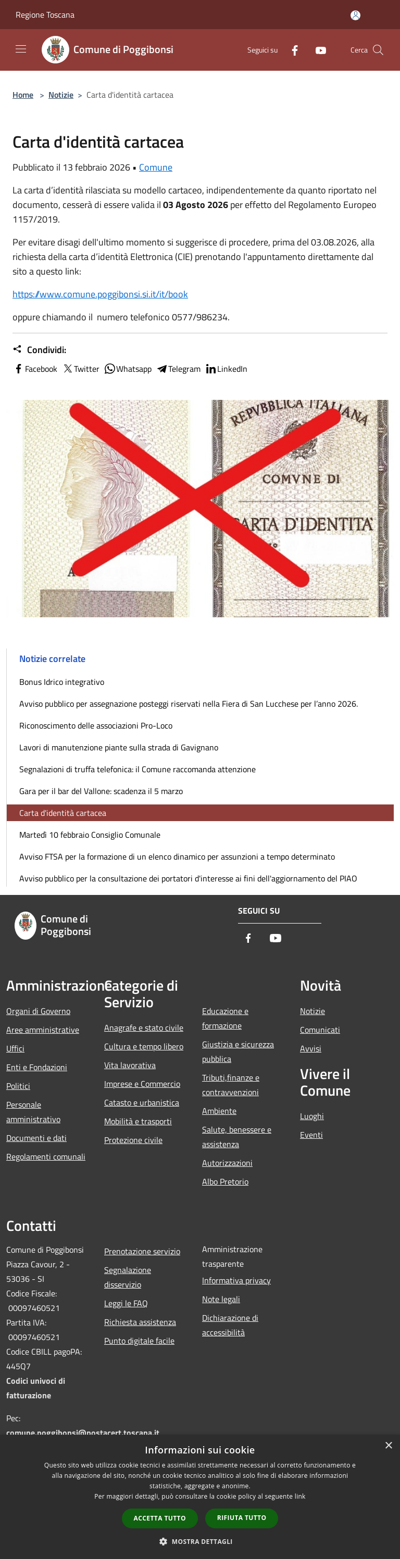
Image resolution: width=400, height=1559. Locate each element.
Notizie (60, 94)
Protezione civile (133, 1140)
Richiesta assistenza (140, 1322)
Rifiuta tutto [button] (242, 1517)
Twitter (80, 368)
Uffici (15, 1048)
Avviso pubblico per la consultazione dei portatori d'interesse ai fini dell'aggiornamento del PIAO (188, 878)
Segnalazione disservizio (127, 1277)
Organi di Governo (38, 1011)
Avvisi (310, 1048)
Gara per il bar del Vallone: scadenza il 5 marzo (101, 791)
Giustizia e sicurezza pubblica (238, 1051)
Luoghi (312, 1116)
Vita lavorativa (130, 1065)
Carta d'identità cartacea (62, 813)
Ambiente (219, 1111)
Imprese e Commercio (142, 1083)
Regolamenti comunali (45, 1156)
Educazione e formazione (225, 1018)
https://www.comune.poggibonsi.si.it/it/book (100, 294)
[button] (200, 1541)
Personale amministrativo (33, 1111)
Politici (18, 1086)
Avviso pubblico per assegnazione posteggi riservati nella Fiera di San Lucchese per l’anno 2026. (188, 703)
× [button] (388, 1446)
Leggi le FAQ (126, 1303)
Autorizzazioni (227, 1163)
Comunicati (320, 1029)
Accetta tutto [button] (160, 1518)
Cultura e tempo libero (143, 1046)
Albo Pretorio (225, 1181)
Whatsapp (128, 368)
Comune (155, 167)
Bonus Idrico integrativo (61, 681)
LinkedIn (226, 368)
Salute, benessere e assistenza (236, 1136)
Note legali (221, 1299)
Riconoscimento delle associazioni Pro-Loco (95, 725)
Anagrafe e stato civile (143, 1027)
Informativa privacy (236, 1280)
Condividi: (39, 350)
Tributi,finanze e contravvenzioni (230, 1084)
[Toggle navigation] (21, 49)
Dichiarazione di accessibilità (230, 1325)
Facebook (34, 368)
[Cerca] (378, 50)
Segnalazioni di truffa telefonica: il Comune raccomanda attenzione (137, 769)
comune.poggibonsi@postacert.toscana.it (82, 1432)
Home (22, 94)
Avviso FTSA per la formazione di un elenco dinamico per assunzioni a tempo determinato (177, 856)
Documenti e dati (36, 1138)
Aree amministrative (42, 1029)
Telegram (178, 368)
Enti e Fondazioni (36, 1067)
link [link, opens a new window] (300, 1496)
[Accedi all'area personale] (355, 15)
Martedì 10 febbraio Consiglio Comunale (89, 834)
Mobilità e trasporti (138, 1121)
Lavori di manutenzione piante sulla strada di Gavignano (118, 747)
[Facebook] (290, 50)
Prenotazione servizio (142, 1251)
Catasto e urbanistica (141, 1102)
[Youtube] (316, 50)
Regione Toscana (45, 14)
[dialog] (200, 1497)
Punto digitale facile (139, 1340)
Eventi (311, 1134)
